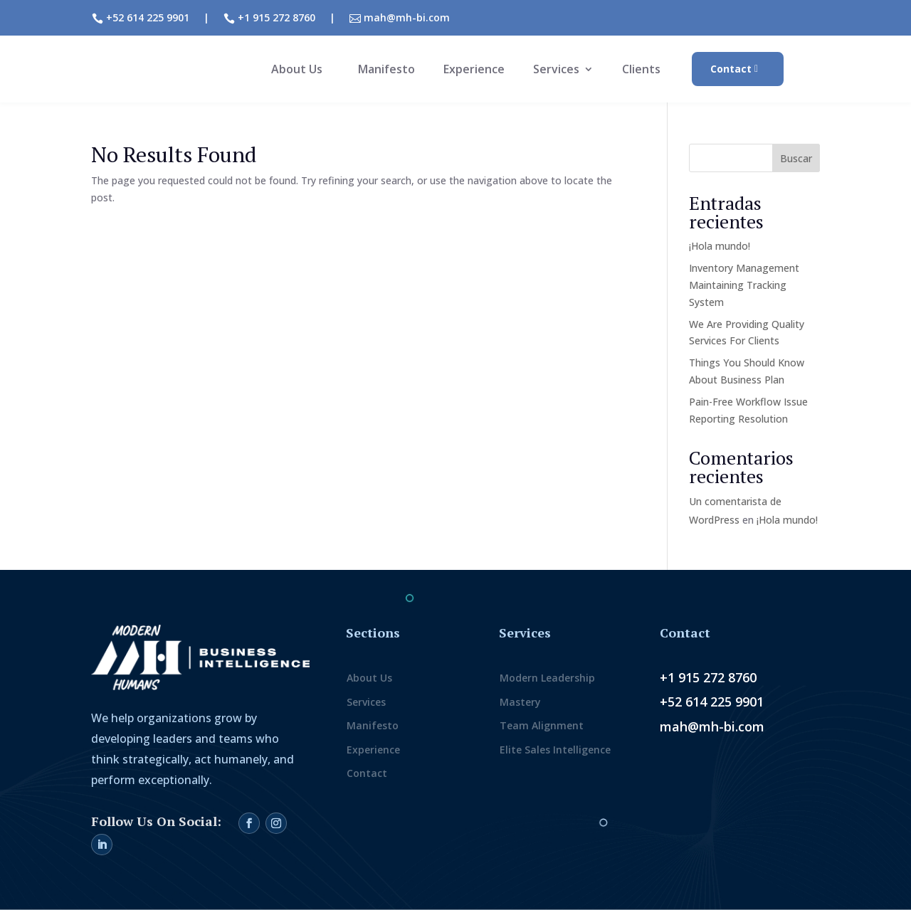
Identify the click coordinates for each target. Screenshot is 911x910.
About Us (296, 70)
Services (556, 70)
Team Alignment (542, 725)
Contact (731, 68)
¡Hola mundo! (719, 246)
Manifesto (386, 70)
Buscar (796, 158)
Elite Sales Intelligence (555, 749)
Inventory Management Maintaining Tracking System (744, 285)
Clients (641, 70)
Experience (474, 70)
